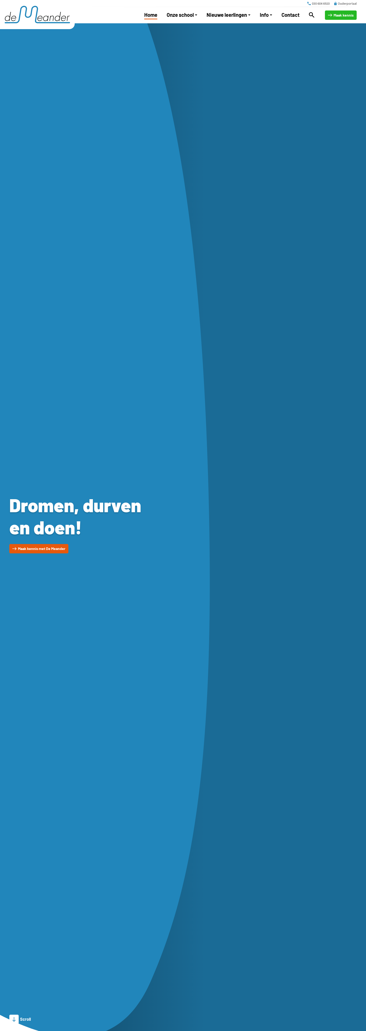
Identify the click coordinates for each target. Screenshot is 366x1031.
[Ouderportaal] (345, 3)
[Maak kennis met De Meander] (38, 548)
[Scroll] (20, 1019)
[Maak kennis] (341, 15)
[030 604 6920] (318, 3)
